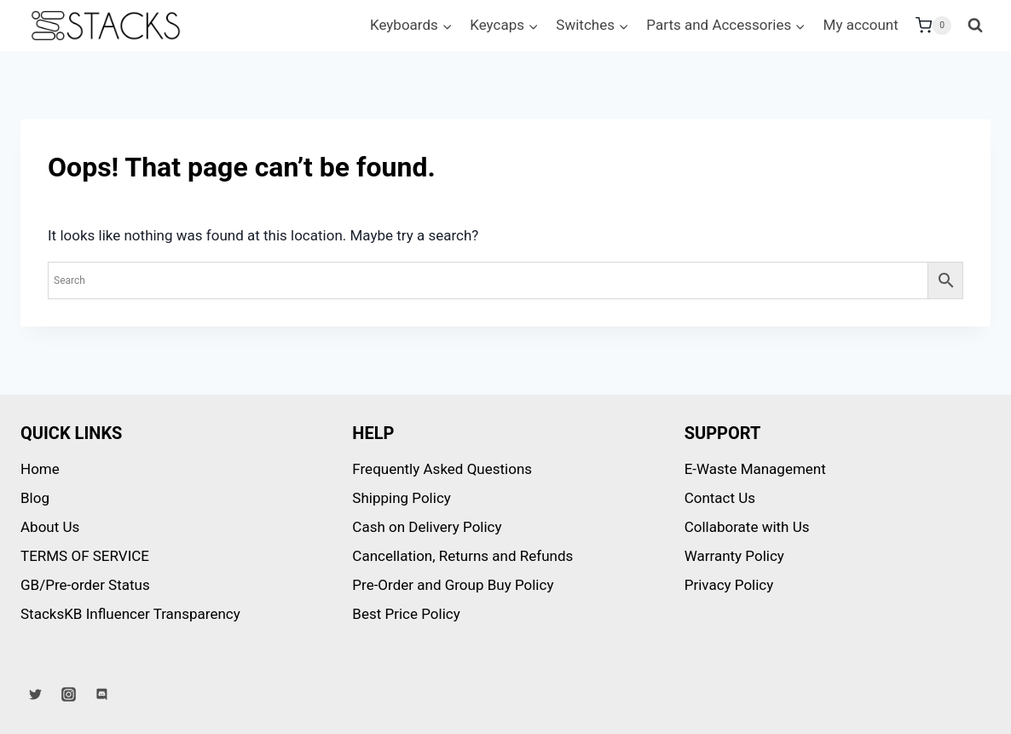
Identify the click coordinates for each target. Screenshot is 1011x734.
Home (40, 468)
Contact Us (720, 497)
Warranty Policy (734, 555)
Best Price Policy (405, 613)
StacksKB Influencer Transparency (130, 613)
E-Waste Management (755, 468)
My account (860, 24)
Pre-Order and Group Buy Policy (452, 584)
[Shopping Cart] (933, 25)
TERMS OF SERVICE (84, 555)
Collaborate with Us (747, 526)
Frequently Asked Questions (442, 468)
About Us (49, 526)
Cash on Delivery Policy (426, 526)
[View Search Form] (975, 25)
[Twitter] (34, 693)
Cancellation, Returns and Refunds (462, 555)
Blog (34, 497)
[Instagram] (68, 693)
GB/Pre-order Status (85, 584)
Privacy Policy (729, 584)
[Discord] (101, 693)
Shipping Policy (401, 497)
